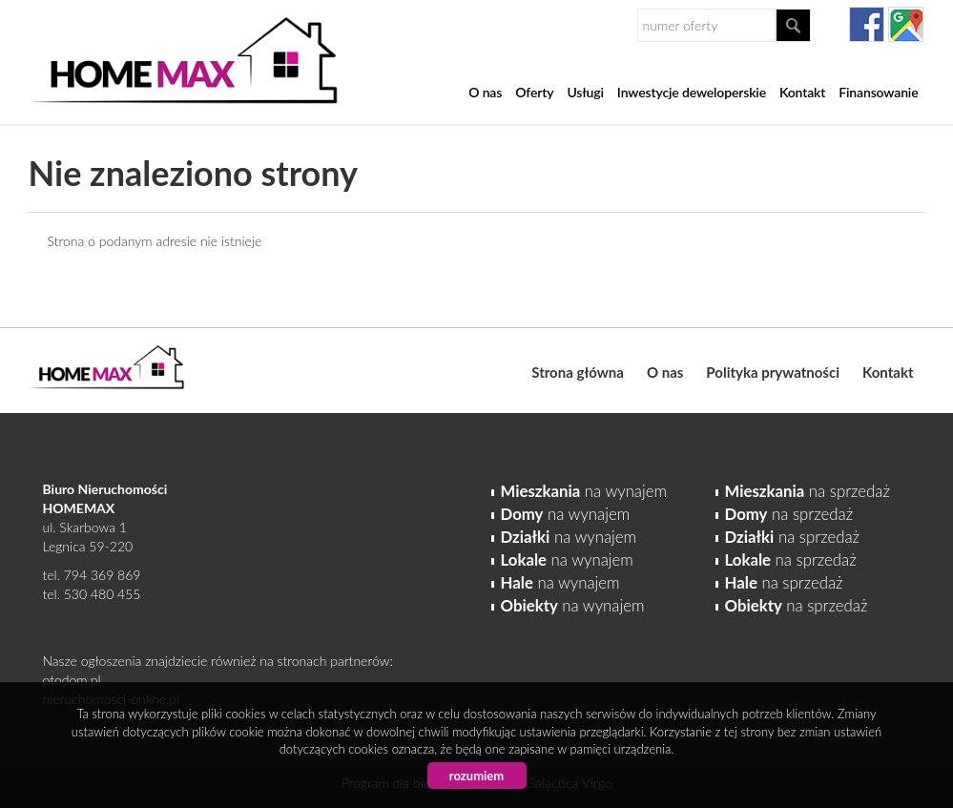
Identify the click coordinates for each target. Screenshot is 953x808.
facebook (866, 24)
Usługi (585, 92)
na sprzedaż (807, 491)
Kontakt (802, 92)
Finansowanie (878, 92)
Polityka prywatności (772, 372)
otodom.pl (72, 680)
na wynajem (584, 491)
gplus (905, 24)
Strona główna (577, 372)
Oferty (534, 92)
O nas (485, 92)
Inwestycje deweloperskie (691, 92)
